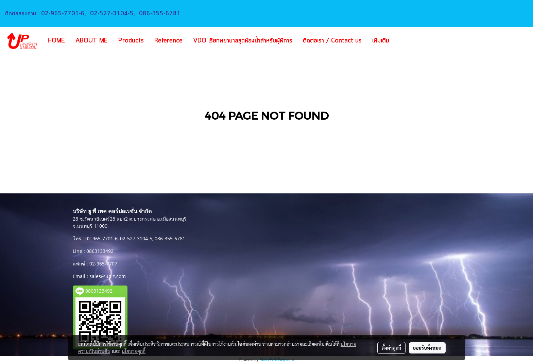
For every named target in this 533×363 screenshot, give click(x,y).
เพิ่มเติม (380, 40)
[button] (404, 41)
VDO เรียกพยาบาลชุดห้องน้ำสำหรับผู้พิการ (242, 40)
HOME (56, 40)
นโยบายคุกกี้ (133, 351)
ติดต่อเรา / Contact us (332, 40)
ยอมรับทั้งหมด (427, 348)
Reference (168, 40)
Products (131, 40)
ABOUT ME (91, 40)
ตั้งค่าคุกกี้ (391, 348)
